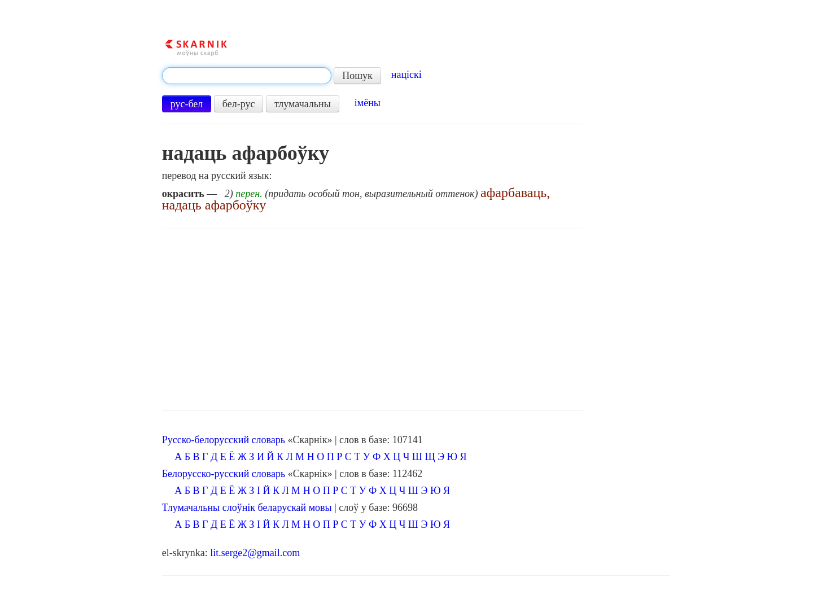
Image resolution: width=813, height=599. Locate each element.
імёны (368, 102)
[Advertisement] (372, 320)
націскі (406, 74)
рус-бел (187, 104)
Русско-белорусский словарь (223, 439)
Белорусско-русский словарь (224, 473)
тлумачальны (302, 104)
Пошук (357, 75)
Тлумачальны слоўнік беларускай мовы (247, 507)
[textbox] (246, 75)
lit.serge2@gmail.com (255, 552)
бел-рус (238, 104)
